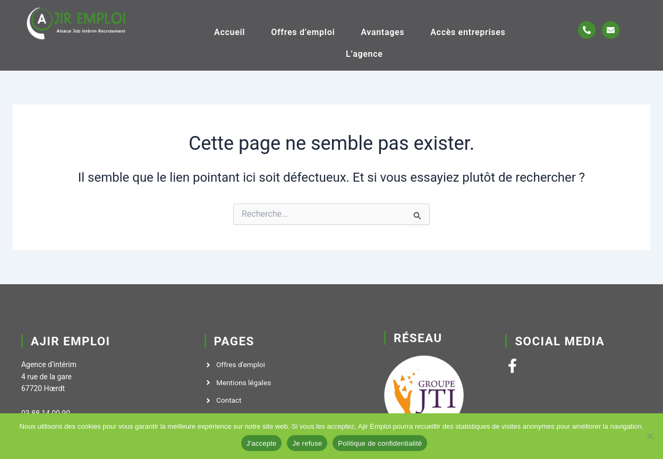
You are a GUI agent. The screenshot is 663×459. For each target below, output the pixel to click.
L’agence (364, 53)
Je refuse (307, 443)
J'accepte (261, 443)
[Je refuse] (649, 436)
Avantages (382, 32)
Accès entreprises (467, 32)
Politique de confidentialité (380, 443)
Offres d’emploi (303, 32)
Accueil (229, 32)
